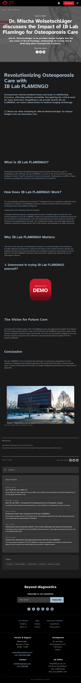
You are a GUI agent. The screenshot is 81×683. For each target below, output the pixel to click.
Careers (37, 624)
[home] (8, 3)
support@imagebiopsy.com (22, 652)
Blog (9, 10)
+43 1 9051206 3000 (22, 655)
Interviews (16, 10)
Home (4, 10)
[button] (59, 3)
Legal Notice (54, 624)
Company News (32, 564)
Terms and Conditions (55, 621)
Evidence (23, 624)
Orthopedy (42, 564)
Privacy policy (55, 627)
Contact (37, 627)
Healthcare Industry (53, 564)
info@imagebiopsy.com (22, 664)
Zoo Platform (23, 621)
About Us (23, 627)
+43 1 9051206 (22, 666)
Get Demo (69, 3)
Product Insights (20, 564)
